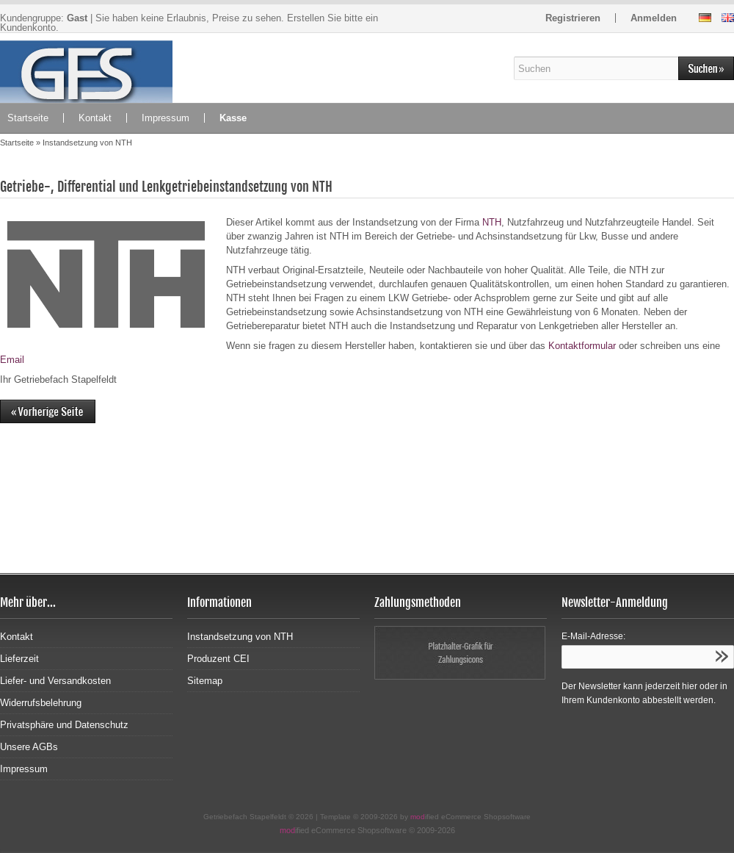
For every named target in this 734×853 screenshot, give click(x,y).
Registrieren (572, 18)
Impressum (165, 117)
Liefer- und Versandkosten (55, 680)
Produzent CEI (218, 658)
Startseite (27, 117)
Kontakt (95, 117)
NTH (491, 222)
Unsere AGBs (29, 746)
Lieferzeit (19, 658)
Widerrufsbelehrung (40, 702)
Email (12, 359)
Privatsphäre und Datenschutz (64, 724)
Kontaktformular (582, 345)
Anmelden (654, 18)
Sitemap (204, 680)
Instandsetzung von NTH (240, 636)
